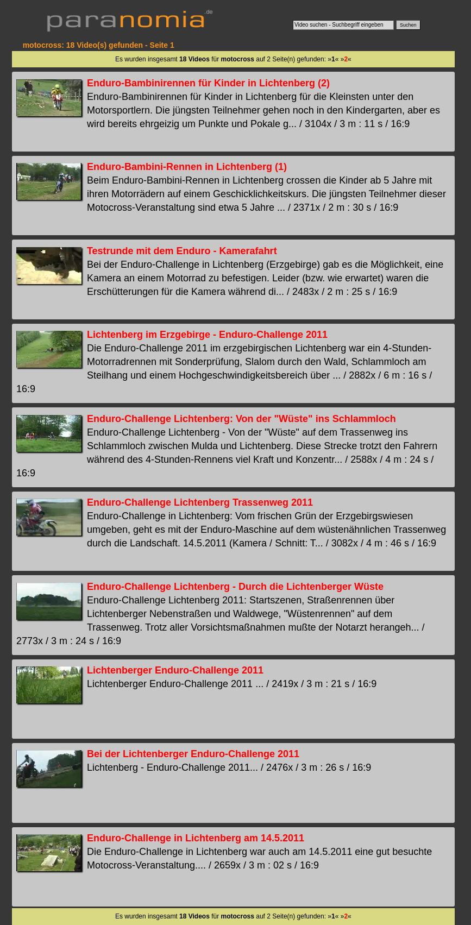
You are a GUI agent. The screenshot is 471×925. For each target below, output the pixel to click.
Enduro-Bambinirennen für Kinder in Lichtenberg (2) (208, 83)
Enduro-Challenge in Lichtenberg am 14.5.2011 (195, 838)
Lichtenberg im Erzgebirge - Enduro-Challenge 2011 (207, 334)
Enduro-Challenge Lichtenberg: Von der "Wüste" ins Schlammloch (241, 418)
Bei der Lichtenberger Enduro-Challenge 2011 (193, 753)
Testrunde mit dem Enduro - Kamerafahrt (182, 251)
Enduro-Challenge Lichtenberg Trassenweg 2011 (200, 502)
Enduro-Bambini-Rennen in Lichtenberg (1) (187, 166)
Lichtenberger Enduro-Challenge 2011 (175, 670)
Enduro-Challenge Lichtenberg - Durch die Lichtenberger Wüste (235, 586)
